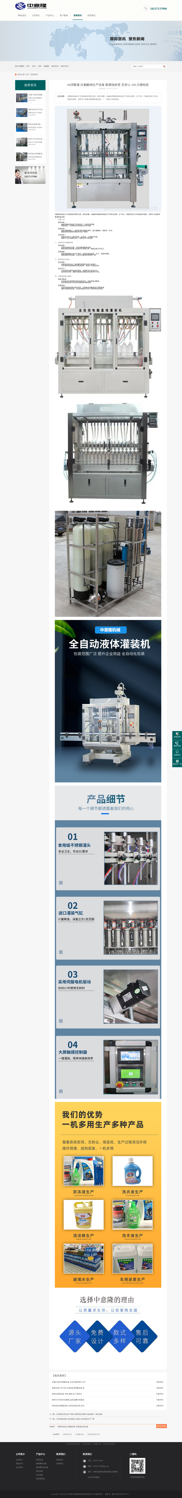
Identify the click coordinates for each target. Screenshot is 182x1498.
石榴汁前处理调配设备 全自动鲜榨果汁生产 (69, 1382)
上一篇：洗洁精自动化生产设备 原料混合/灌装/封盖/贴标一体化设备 (76, 1414)
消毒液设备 (67, 1434)
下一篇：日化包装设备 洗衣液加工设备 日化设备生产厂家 (71, 1419)
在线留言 (59, 1464)
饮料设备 (39, 1460)
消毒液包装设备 (93, 1434)
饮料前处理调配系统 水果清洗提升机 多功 (68, 1406)
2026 (40, 66)
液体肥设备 (40, 1479)
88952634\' (65, 66)
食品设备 (39, 1471)
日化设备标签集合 (73, 1444)
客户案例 (64, 15)
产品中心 (50, 15)
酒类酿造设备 (41, 1464)
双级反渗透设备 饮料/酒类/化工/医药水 (67, 1394)
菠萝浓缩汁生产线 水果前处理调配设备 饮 (68, 1388)
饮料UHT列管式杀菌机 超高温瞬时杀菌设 (68, 1400)
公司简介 (36, 15)
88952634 (55, 66)
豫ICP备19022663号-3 (120, 1494)
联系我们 (92, 15)
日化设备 (39, 1475)
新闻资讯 (78, 15)
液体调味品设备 (42, 1467)
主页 (27, 74)
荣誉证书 (19, 1464)
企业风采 (19, 1467)
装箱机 (46, 66)
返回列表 (161, 1426)
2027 (28, 66)
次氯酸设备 (79, 1434)
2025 (34, 66)
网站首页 (22, 15)
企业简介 (19, 1460)
